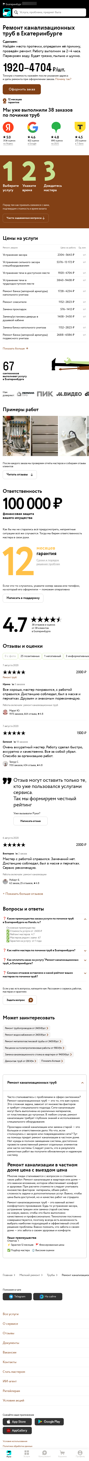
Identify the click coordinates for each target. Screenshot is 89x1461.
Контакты (10, 1362)
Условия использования (15, 1441)
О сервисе (10, 1323)
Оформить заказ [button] (22, 89)
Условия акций (13, 1400)
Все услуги (11, 1314)
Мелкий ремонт (29, 1275)
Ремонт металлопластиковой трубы (25, 1041)
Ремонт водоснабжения (18, 1035)
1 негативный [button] (52, 656)
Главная (8, 1275)
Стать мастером (14, 1371)
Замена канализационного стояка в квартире (30, 1054)
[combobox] (49, 12)
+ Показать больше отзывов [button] (23, 894)
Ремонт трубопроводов (18, 1028)
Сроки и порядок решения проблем (48, 562)
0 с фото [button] (10, 656)
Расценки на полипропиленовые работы (27, 1048)
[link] (26, 1028)
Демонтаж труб (13, 1061)
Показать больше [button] (52, 1061)
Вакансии (9, 1352)
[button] (44, 4)
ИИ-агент (10, 1381)
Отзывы (8, 1333)
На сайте (48, 1296)
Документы (11, 1343)
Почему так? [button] (63, 79)
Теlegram (17, 1296)
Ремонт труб (10, 677)
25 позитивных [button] (30, 656)
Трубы (51, 1275)
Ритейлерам (11, 1391)
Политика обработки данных (18, 1446)
